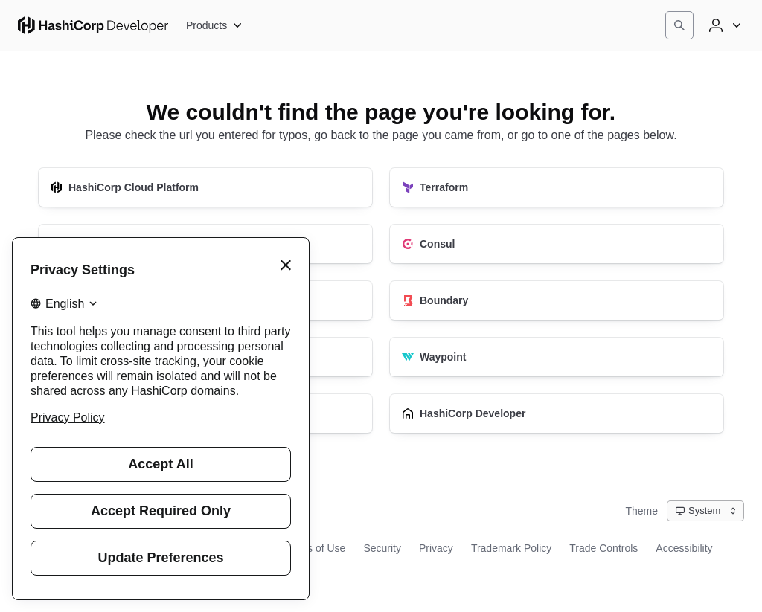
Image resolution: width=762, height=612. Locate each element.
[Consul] (556, 244)
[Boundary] (556, 300)
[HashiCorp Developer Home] (93, 25)
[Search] (679, 25)
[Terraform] (556, 187)
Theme (641, 511)
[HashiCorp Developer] (556, 413)
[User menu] (723, 25)
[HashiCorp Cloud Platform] (205, 187)
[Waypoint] (556, 357)
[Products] (214, 25)
